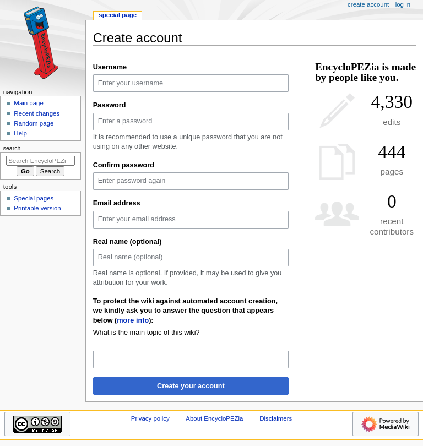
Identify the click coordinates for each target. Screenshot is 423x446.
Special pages (33, 198)
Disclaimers (275, 418)
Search (12, 148)
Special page (118, 15)
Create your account (191, 386)
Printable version (37, 208)
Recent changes (36, 113)
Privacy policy (150, 418)
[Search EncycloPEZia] (40, 161)
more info (133, 320)
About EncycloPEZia (214, 418)
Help (20, 133)
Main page (29, 103)
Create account (368, 4)
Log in (402, 4)
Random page (33, 123)
